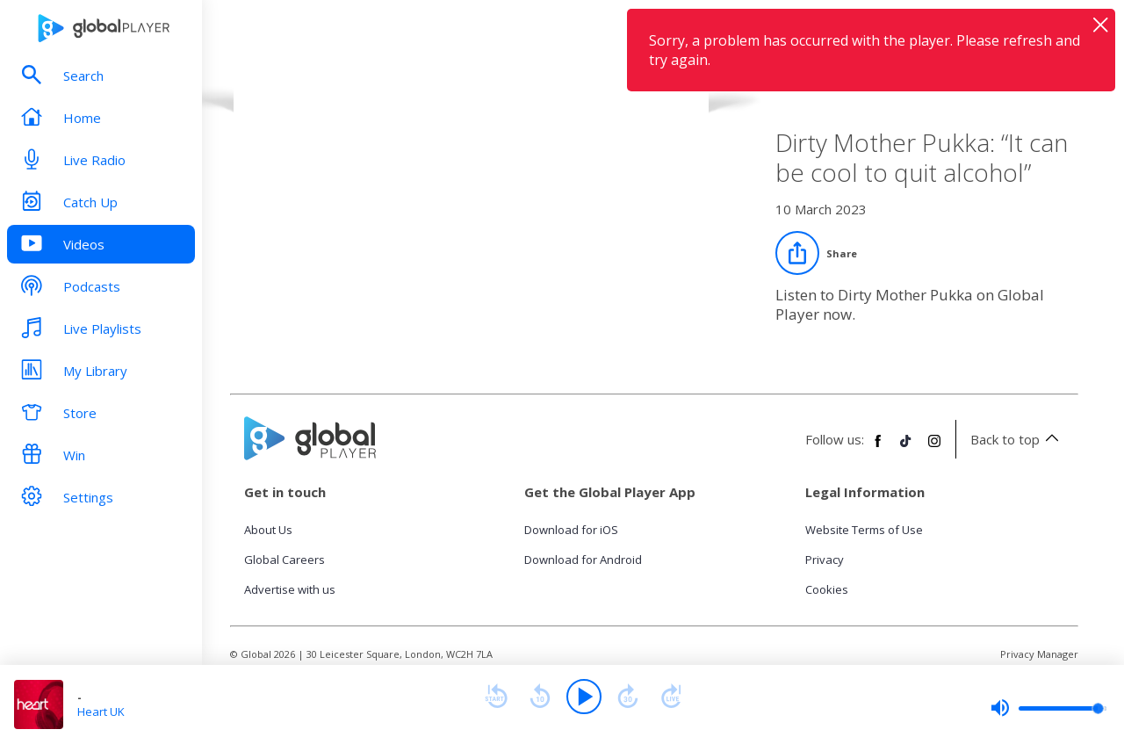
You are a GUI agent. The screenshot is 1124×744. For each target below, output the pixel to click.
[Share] (816, 253)
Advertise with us (289, 589)
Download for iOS (571, 530)
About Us (268, 530)
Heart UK (101, 711)
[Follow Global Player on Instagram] (934, 448)
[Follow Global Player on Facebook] (878, 448)
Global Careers (284, 559)
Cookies (826, 589)
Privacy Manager (1039, 654)
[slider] (1048, 708)
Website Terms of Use (864, 530)
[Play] (584, 696)
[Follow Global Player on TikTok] (906, 448)
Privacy (824, 559)
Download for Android (583, 559)
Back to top (1017, 439)
